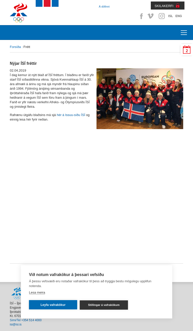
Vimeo (151, 16)
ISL (170, 16)
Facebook (140, 16)
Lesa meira (37, 292)
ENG (178, 16)
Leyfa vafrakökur (53, 305)
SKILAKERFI (164, 6)
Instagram (162, 16)
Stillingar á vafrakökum (104, 304)
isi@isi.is (16, 324)
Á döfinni (104, 6)
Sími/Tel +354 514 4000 (25, 320)
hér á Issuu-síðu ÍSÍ (71, 115)
